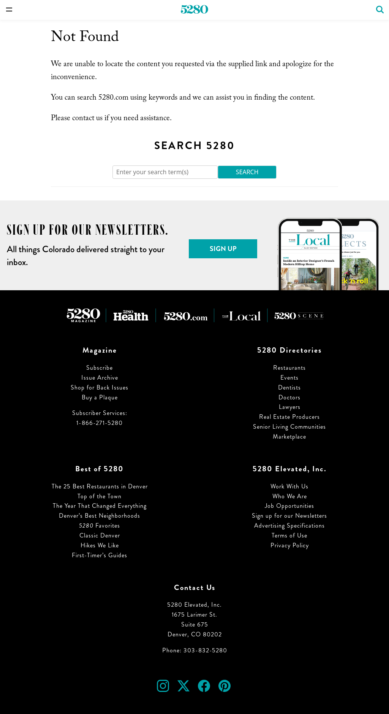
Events (289, 377)
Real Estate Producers (289, 416)
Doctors (289, 397)
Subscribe (99, 367)
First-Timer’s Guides (99, 555)
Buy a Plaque (100, 397)
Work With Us (289, 486)
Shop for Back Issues (99, 387)
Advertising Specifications (289, 525)
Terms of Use (289, 535)
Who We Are (289, 496)
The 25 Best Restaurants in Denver (100, 486)
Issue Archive (99, 377)
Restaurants (289, 367)
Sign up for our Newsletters (289, 515)
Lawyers (289, 406)
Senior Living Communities (289, 426)
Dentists (289, 387)
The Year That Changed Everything (100, 505)
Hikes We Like (100, 545)
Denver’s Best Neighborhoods (99, 515)
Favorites (99, 525)
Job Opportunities (289, 505)
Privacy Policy (289, 545)
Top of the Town (99, 496)
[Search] (165, 172)
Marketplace (289, 436)
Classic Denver (99, 535)
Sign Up (223, 249)
